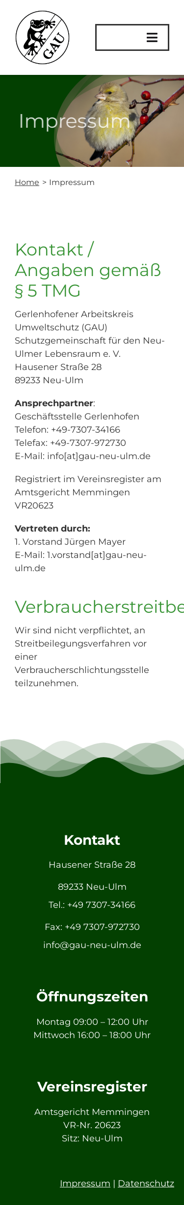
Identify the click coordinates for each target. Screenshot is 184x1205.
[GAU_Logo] (42, 14)
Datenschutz (146, 1183)
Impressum (85, 1183)
